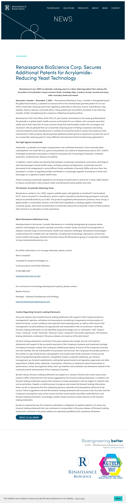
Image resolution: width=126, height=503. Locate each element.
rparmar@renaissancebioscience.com (33, 301)
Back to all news (29, 417)
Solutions (68, 8)
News (105, 8)
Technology (53, 8)
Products (83, 8)
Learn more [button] (80, 498)
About (95, 8)
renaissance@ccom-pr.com (28, 276)
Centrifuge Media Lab (117, 447)
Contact (115, 8)
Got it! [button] (118, 499)
